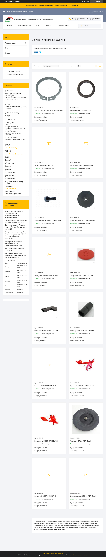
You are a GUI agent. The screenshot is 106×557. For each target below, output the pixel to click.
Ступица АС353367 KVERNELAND (45, 496)
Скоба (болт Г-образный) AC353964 (46, 275)
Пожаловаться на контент (80, 555)
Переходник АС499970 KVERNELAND (82, 331)
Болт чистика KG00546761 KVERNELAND (47, 220)
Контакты (48, 25)
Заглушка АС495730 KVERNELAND (81, 165)
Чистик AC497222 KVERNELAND (81, 441)
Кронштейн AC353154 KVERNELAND (82, 386)
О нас (37, 25)
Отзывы (7, 53)
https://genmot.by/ (11, 188)
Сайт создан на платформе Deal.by (53, 553)
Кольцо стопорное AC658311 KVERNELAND (48, 110)
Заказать (74, 6)
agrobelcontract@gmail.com (14, 154)
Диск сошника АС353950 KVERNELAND (83, 496)
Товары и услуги (22, 25)
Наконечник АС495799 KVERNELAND (46, 331)
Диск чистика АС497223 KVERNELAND (83, 220)
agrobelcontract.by (11, 148)
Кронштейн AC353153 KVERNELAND (46, 441)
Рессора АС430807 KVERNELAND (45, 386)
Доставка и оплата (62, 25)
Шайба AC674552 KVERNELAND (80, 110)
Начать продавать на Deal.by (12, 1)
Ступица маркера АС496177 (43, 165)
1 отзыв (86, 1)
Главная (9, 25)
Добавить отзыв (97, 11)
